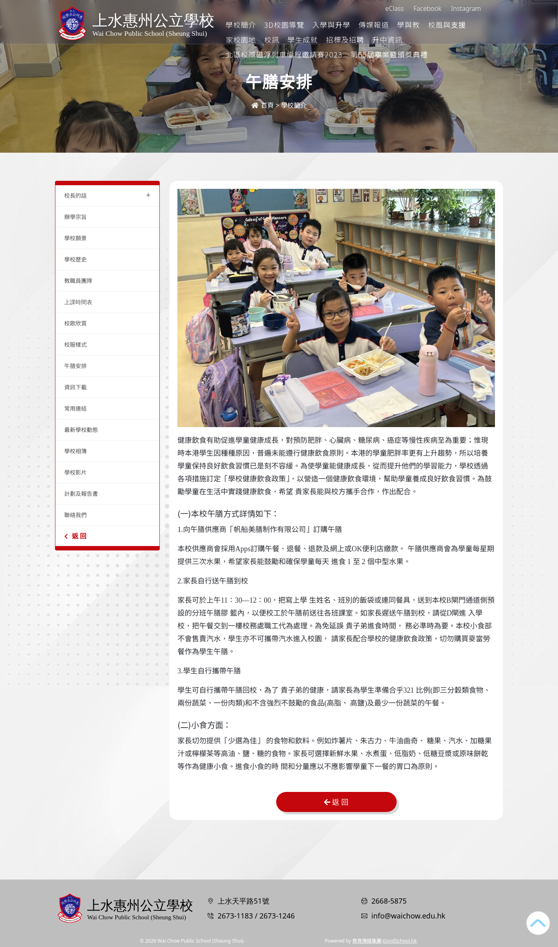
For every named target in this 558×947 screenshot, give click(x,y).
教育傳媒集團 (366, 940)
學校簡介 (274, 24)
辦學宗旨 (75, 217)
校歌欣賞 (75, 323)
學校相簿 (75, 451)
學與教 (442, 24)
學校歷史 (75, 259)
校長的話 (107, 194)
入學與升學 (365, 24)
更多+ (473, 24)
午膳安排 (75, 366)
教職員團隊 (78, 280)
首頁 (262, 105)
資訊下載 (75, 387)
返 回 (75, 536)
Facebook (427, 8)
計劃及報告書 (81, 493)
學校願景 (75, 238)
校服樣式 (75, 344)
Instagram (466, 8)
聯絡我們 (75, 515)
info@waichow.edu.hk (408, 915)
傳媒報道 (407, 24)
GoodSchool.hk (400, 940)
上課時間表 (78, 302)
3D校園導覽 (318, 24)
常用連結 (75, 408)
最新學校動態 (81, 430)
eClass (394, 8)
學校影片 (75, 472)
